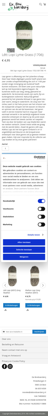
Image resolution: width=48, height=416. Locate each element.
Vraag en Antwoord (11, 355)
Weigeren (24, 257)
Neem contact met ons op (14, 350)
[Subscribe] (39, 332)
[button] (5, 310)
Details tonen (34, 235)
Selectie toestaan (24, 250)
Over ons (6, 339)
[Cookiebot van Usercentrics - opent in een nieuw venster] (34, 157)
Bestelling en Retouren (13, 344)
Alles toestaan (24, 242)
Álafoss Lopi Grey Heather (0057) (32, 291)
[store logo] (18, 6)
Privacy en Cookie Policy (13, 361)
